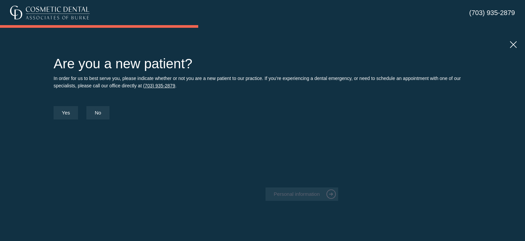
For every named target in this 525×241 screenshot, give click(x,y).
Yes (66, 112)
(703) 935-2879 (492, 12)
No (98, 112)
